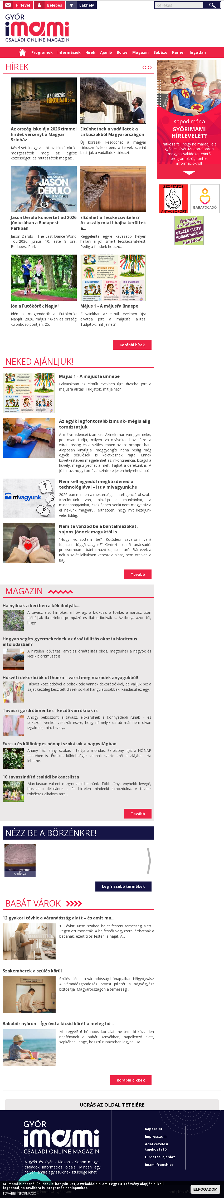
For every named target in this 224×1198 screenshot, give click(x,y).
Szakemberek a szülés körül (32, 970)
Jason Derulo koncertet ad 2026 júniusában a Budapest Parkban (43, 222)
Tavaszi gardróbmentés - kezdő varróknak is (50, 710)
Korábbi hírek (132, 344)
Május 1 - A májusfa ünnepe (109, 305)
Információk (69, 52)
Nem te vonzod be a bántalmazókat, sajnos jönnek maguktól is (98, 528)
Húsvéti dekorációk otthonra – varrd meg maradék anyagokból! (70, 677)
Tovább (138, 573)
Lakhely (86, 5)
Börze (122, 52)
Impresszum (156, 1135)
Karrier (178, 52)
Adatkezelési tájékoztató (156, 1146)
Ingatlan (198, 52)
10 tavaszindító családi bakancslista (41, 776)
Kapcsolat (154, 1128)
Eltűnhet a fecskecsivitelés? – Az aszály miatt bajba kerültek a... (113, 222)
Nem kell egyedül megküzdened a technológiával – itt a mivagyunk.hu (97, 483)
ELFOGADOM (205, 1189)
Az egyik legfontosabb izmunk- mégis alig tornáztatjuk (104, 423)
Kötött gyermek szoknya (19, 871)
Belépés (54, 5)
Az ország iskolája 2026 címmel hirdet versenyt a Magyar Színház (37, 134)
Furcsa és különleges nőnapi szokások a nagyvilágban (59, 743)
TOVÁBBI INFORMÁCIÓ (19, 1193)
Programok (42, 52)
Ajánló (106, 52)
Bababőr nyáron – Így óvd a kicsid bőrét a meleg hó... (58, 1023)
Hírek (90, 52)
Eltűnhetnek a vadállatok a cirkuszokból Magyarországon (112, 131)
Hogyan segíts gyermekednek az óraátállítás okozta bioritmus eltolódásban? (70, 641)
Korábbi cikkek (131, 1079)
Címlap (22, 52)
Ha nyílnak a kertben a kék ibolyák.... (41, 605)
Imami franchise (159, 1164)
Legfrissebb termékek (123, 885)
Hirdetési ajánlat (160, 1156)
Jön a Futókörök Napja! (35, 305)
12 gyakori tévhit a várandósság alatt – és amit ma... (58, 917)
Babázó (160, 52)
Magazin (140, 52)
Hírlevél (23, 5)
